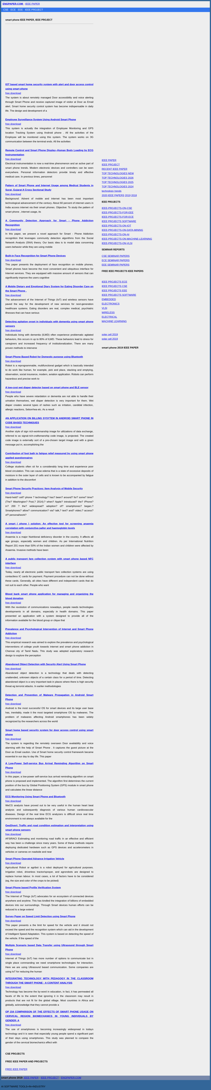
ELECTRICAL (109, 317)
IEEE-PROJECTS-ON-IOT (116, 225)
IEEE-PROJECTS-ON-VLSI (117, 243)
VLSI (104, 308)
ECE (13, 9)
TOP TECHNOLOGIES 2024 (117, 186)
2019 (128, 195)
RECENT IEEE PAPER (114, 169)
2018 (134, 195)
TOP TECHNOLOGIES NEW (118, 173)
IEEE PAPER (32, 3)
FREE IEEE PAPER (16, 1069)
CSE (6, 9)
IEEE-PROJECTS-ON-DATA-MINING (122, 230)
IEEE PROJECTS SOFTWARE (119, 221)
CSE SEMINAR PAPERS (116, 256)
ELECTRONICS (110, 303)
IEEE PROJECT (34, 9)
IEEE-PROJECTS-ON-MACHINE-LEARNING (127, 239)
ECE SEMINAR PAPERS (116, 260)
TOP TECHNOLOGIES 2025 (117, 182)
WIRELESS (108, 312)
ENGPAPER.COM (71, 1077)
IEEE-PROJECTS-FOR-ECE (118, 217)
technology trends (111, 191)
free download (49, 190)
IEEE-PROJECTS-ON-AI (115, 234)
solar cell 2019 (110, 334)
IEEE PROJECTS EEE (114, 290)
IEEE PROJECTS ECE (114, 281)
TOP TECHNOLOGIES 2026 (117, 177)
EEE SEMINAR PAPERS (115, 264)
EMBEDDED (109, 299)
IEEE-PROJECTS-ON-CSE (117, 208)
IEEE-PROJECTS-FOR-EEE (117, 212)
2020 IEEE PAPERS (113, 195)
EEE (21, 9)
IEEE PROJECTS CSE (114, 286)
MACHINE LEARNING (114, 321)
